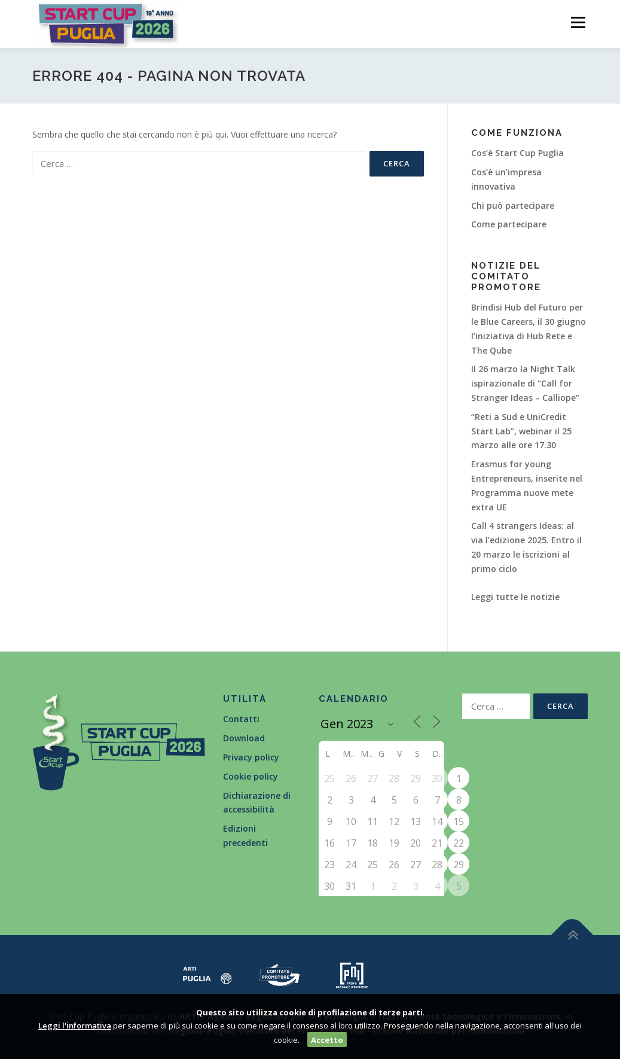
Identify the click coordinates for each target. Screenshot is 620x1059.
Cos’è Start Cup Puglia (517, 153)
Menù (577, 22)
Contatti (241, 719)
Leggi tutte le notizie (515, 596)
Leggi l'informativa (74, 1025)
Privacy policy (251, 757)
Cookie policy (250, 776)
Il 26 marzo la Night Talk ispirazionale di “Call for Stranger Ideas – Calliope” (525, 383)
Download (244, 738)
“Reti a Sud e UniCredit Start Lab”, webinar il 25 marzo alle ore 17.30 (521, 431)
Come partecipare (508, 224)
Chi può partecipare (512, 205)
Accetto (327, 1039)
